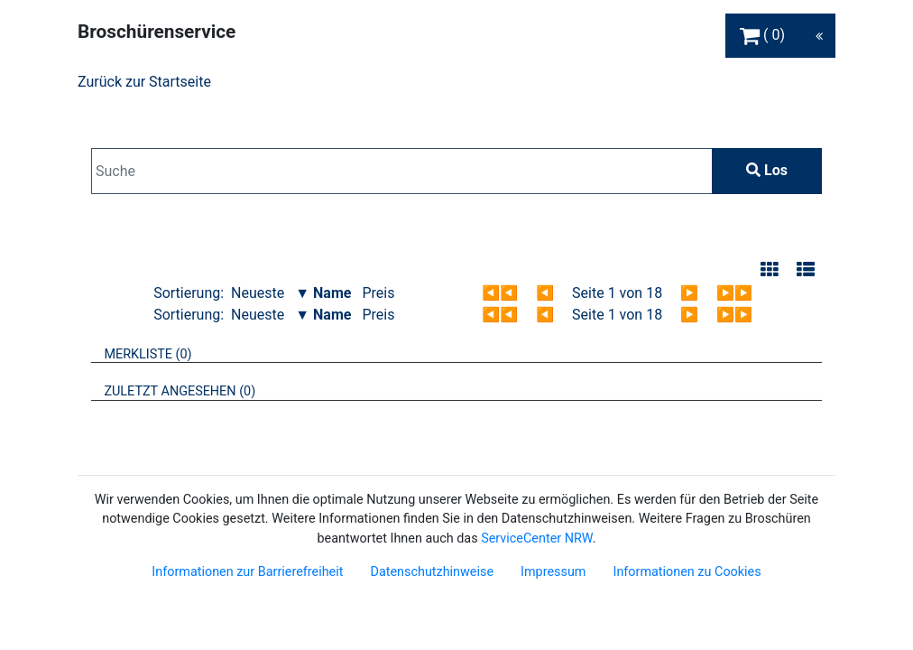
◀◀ (500, 293)
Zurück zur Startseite (144, 81)
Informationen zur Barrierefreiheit (247, 572)
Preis (378, 293)
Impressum (553, 572)
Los (767, 170)
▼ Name (323, 293)
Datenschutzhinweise (431, 572)
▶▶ (734, 293)
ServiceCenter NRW (537, 538)
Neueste (257, 293)
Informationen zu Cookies (687, 572)
